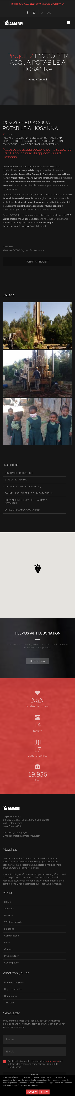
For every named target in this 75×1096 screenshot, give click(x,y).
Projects (8, 915)
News (7, 942)
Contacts (8, 949)
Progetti (42, 79)
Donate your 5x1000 (14, 982)
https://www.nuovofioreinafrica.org (35, 178)
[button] (37, 567)
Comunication (11, 935)
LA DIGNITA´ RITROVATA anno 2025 (23, 486)
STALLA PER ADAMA (16, 479)
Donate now (37, 661)
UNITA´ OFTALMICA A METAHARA (22, 510)
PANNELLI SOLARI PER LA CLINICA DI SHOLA (28, 493)
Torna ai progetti (37, 261)
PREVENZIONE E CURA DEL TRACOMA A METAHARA (26, 502)
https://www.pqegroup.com (24, 219)
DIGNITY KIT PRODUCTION (19, 473)
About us (9, 908)
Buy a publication (13, 989)
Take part (9, 1002)
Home (31, 79)
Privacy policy (11, 956)
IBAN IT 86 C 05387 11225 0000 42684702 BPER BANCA (37, 4)
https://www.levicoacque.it (16, 226)
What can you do (13, 922)
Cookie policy (11, 962)
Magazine (9, 929)
